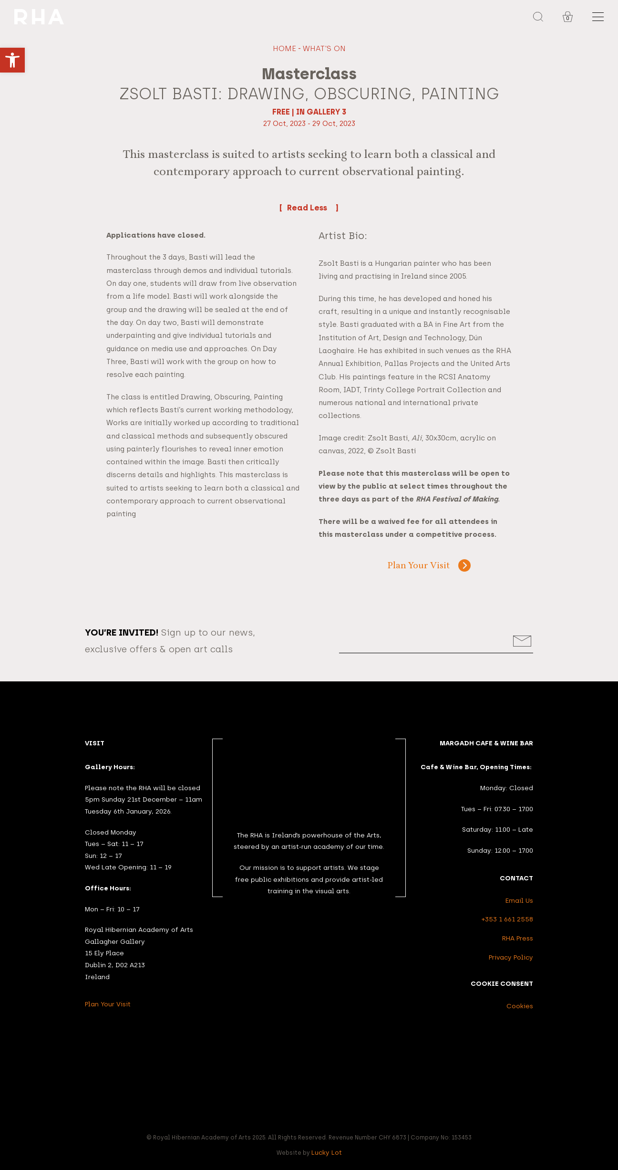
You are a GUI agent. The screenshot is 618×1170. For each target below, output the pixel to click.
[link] (12, 60)
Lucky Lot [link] (326, 1152)
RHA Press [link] (517, 938)
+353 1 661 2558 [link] (507, 919)
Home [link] (284, 48)
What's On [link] (324, 48)
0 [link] (567, 18)
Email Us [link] (519, 900)
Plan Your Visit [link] (419, 566)
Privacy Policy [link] (511, 957)
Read (308, 207)
